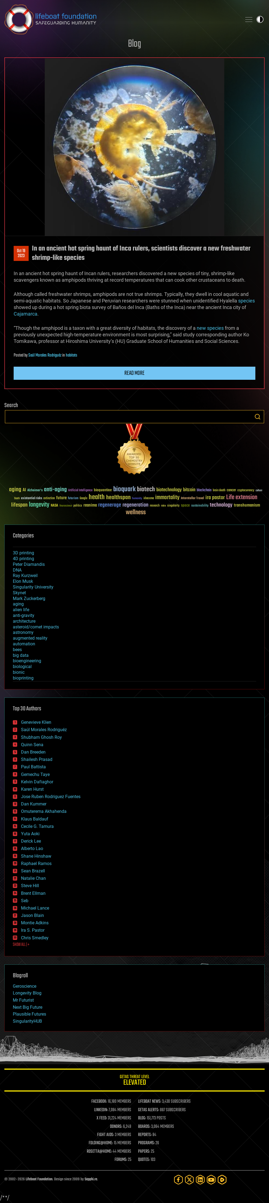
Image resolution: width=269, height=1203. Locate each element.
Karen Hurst (32, 789)
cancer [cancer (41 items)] (231, 490)
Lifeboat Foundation (39, 1179)
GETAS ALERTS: (148, 1110)
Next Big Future (27, 1007)
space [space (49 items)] (185, 505)
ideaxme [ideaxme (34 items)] (149, 499)
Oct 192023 (21, 253)
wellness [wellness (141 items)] (136, 512)
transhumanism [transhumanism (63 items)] (247, 505)
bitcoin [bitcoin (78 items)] (189, 490)
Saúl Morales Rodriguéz (44, 355)
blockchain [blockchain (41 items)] (204, 490)
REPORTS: (145, 1135)
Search (257, 416)
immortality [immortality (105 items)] (167, 497)
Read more (134, 373)
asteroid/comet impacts (36, 627)
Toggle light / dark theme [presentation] (260, 19)
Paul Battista (33, 766)
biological (22, 666)
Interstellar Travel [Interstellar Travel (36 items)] (192, 498)
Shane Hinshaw (36, 856)
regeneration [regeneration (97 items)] (135, 505)
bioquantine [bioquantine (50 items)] (103, 490)
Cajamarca (25, 314)
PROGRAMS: (146, 1143)
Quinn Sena (32, 744)
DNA (17, 570)
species (246, 301)
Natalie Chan (33, 878)
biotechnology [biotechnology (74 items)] (169, 490)
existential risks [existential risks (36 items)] (31, 498)
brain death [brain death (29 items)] (219, 490)
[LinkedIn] (200, 1179)
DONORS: (116, 1126)
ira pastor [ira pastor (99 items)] (215, 498)
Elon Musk (23, 581)
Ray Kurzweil (25, 575)
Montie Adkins (35, 922)
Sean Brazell (33, 870)
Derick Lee (31, 841)
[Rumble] (222, 1179)
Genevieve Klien (36, 722)
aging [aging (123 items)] (15, 489)
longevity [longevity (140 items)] (39, 504)
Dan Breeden (33, 752)
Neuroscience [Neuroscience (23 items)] (65, 506)
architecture (24, 621)
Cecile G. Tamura (37, 826)
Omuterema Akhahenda (44, 811)
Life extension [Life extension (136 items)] (241, 497)
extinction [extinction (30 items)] (49, 498)
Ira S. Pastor (32, 930)
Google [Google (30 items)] (83, 498)
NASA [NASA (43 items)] (54, 506)
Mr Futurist (23, 1000)
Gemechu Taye (35, 774)
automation (24, 643)
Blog (134, 44)
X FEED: (102, 1118)
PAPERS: (144, 1151)
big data (21, 655)
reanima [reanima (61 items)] (90, 505)
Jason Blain (32, 915)
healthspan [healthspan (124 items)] (118, 497)
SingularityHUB (27, 1021)
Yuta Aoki (30, 833)
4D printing (23, 558)
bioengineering (27, 660)
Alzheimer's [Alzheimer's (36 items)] (35, 491)
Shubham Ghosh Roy (41, 737)
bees (17, 649)
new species (210, 328)
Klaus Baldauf (34, 819)
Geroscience (24, 986)
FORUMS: (121, 1159)
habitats (71, 355)
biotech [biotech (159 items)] (146, 489)
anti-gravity (23, 615)
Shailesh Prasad (36, 759)
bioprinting (23, 678)
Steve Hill (30, 885)
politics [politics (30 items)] (77, 506)
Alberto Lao (32, 848)
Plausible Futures (29, 1014)
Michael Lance (35, 908)
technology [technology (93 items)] (221, 505)
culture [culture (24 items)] (259, 490)
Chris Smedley (35, 937)
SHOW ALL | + (21, 944)
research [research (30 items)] (155, 506)
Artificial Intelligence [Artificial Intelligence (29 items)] (80, 490)
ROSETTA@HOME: (99, 1151)
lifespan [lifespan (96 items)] (19, 505)
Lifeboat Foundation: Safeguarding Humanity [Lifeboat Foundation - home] (120, 19)
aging (18, 604)
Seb (24, 900)
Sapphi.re (91, 1179)
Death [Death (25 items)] (17, 498)
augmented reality (30, 638)
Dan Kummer (33, 804)
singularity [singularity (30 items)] (173, 506)
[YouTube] (211, 1179)
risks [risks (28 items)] (163, 505)
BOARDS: (144, 1126)
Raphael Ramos (36, 863)
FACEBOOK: (99, 1101)
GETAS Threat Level (134, 1081)
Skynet (19, 592)
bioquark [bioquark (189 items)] (124, 489)
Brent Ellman (33, 893)
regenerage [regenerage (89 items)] (109, 505)
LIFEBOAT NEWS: (149, 1101)
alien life (21, 609)
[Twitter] (189, 1179)
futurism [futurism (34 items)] (73, 499)
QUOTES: (144, 1159)
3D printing (23, 552)
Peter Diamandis (29, 564)
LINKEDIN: (101, 1110)
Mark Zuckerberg (29, 598)
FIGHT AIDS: (105, 1135)
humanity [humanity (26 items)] (137, 498)
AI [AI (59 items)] (24, 490)
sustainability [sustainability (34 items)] (199, 506)
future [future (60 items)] (61, 498)
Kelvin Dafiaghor (37, 781)
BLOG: (142, 1118)
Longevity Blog (27, 993)
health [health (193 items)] (97, 497)
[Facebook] (178, 1179)
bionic (19, 672)
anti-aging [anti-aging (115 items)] (55, 489)
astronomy (23, 632)
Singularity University (33, 587)
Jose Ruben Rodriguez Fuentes (50, 796)
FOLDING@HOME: (101, 1143)
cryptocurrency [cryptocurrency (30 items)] (245, 490)
